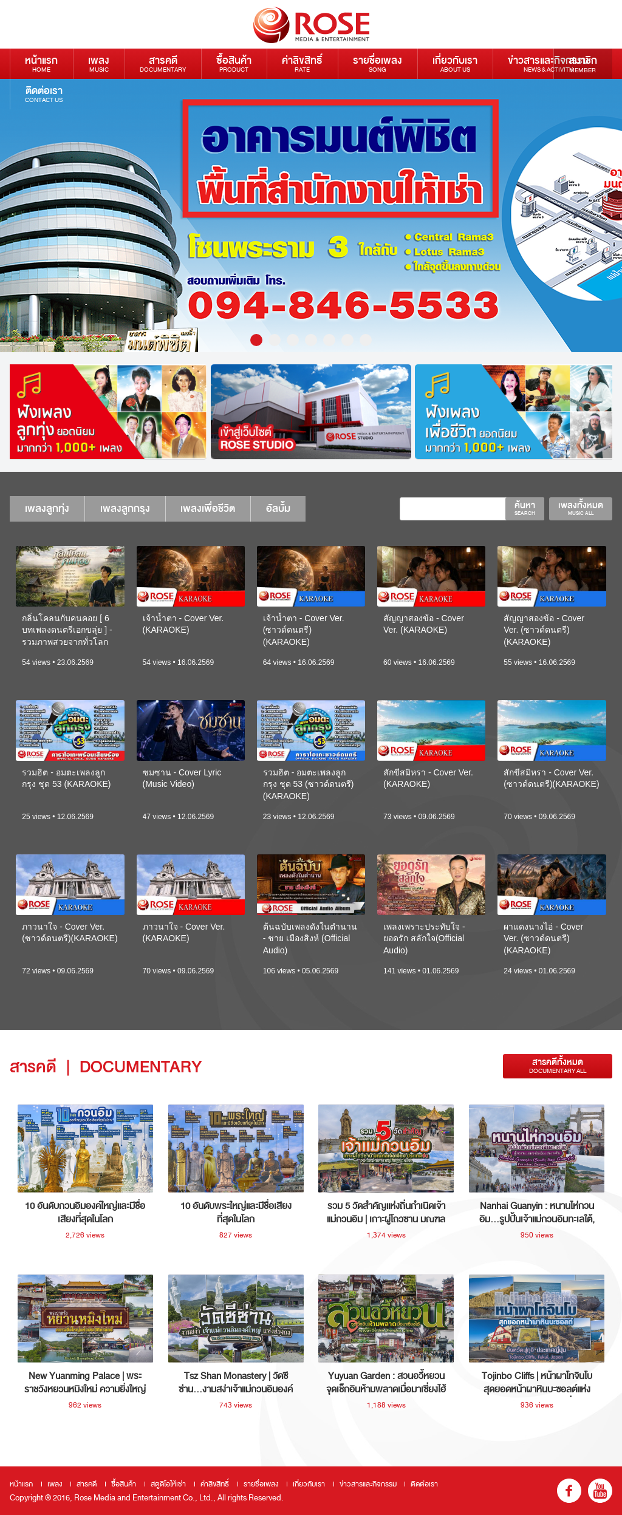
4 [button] (311, 340)
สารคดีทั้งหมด (557, 1066)
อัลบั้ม (279, 508)
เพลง (98, 63)
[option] (311, 215)
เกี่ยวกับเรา (454, 63)
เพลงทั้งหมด (580, 508)
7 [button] (366, 340)
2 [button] (274, 340)
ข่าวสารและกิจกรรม (548, 63)
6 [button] (347, 340)
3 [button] (293, 340)
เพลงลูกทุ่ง (47, 508)
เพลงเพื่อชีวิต (208, 508)
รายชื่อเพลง (377, 63)
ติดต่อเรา (44, 94)
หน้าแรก (41, 63)
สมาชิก (583, 63)
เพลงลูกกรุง (125, 508)
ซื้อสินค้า (233, 63)
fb (569, 1491)
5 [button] (329, 340)
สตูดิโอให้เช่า (168, 1484)
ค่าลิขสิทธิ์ (302, 63)
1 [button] (256, 340)
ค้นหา (524, 508)
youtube (600, 1491)
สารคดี (163, 63)
